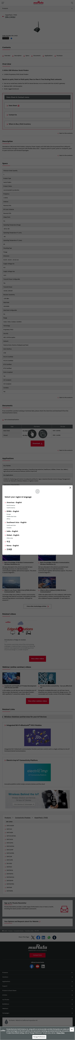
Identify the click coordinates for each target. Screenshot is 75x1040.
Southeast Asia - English (16, 522)
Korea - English (13, 545)
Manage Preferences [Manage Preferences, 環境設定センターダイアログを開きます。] (39, 1037)
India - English (12, 531)
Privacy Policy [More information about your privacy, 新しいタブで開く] (60, 1033)
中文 (8, 542)
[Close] (72, 1029)
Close (70, 488)
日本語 (9, 549)
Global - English (13, 535)
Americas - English (14, 502)
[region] (37, 1033)
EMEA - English (13, 511)
